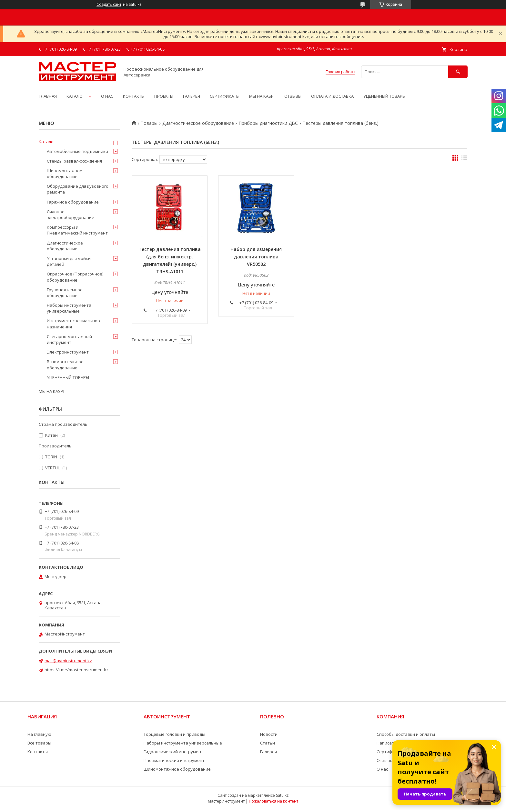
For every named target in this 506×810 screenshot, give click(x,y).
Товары (149, 123)
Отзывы (385, 760)
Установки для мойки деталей (69, 261)
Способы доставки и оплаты (406, 734)
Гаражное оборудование (73, 202)
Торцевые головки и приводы (174, 734)
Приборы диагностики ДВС (268, 123)
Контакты (37, 752)
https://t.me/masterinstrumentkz (76, 669)
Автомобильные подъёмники (77, 151)
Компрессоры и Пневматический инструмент (77, 230)
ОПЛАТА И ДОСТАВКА (332, 96)
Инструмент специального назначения (74, 323)
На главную (39, 734)
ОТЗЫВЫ (292, 96)
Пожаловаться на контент (273, 801)
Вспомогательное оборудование (65, 364)
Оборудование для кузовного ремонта (77, 189)
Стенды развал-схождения (74, 161)
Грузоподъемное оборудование (65, 292)
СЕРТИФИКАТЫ (224, 96)
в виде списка (464, 159)
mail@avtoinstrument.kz (68, 660)
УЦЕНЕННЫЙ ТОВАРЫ (384, 96)
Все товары (39, 743)
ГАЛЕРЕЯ (191, 96)
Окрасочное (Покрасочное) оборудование (75, 277)
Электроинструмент (68, 352)
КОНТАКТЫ (134, 96)
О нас (382, 769)
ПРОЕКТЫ (163, 96)
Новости (269, 734)
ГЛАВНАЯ (48, 96)
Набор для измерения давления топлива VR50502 (256, 256)
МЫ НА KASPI (262, 96)
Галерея (268, 752)
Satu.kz (282, 795)
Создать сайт (108, 4)
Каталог (47, 142)
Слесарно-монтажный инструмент (69, 339)
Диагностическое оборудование (198, 123)
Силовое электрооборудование (70, 214)
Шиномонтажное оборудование (64, 173)
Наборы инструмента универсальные (69, 308)
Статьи (267, 743)
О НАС (107, 96)
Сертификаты (391, 752)
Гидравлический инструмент (173, 752)
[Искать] (458, 71)
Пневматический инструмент (174, 760)
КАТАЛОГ (75, 96)
